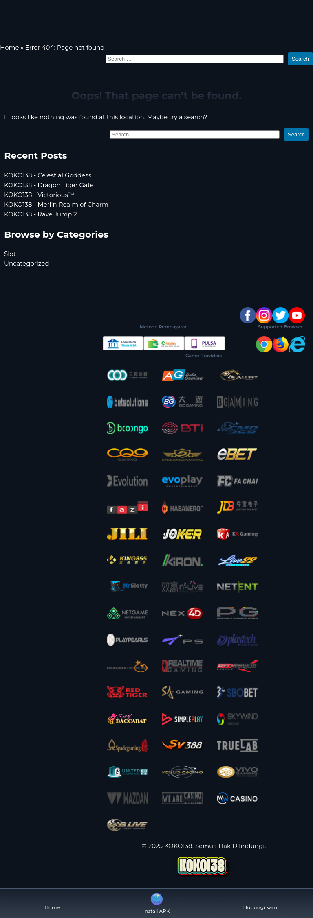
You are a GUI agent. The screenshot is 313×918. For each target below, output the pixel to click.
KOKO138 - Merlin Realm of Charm (56, 204)
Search (300, 59)
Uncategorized (26, 263)
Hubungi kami (261, 900)
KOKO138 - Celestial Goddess (47, 175)
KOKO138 (178, 846)
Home (9, 47)
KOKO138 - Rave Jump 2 (40, 214)
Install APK (156, 902)
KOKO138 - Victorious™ (39, 195)
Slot (10, 254)
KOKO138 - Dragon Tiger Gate (49, 185)
